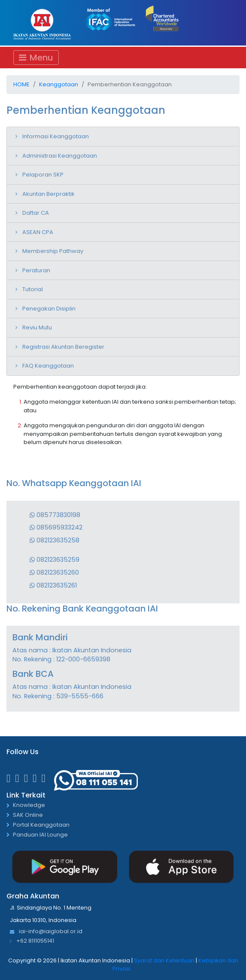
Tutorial (32, 289)
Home (21, 84)
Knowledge (29, 805)
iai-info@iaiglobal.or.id (46, 931)
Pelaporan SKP (43, 174)
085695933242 (56, 527)
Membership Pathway (52, 251)
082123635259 (54, 559)
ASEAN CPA (37, 232)
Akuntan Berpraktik (48, 194)
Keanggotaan (58, 84)
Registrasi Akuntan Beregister (63, 347)
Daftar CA (35, 213)
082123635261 (53, 585)
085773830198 (55, 515)
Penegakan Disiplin (49, 308)
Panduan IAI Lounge (40, 835)
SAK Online (28, 815)
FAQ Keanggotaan (48, 366)
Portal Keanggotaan (41, 825)
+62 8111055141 (32, 941)
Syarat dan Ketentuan (164, 960)
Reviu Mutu (37, 327)
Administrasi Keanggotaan (59, 156)
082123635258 (54, 540)
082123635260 (54, 572)
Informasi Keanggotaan (55, 136)
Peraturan (36, 270)
